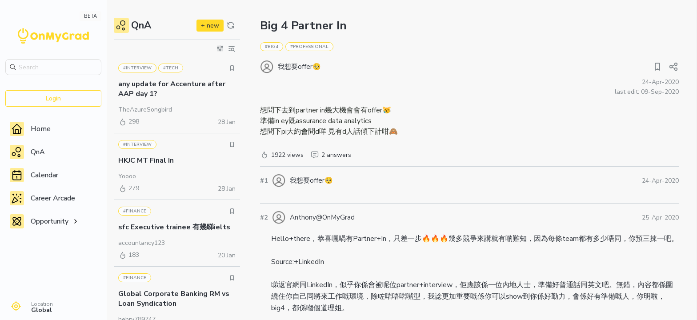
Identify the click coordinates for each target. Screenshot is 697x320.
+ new (210, 25)
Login (53, 98)
